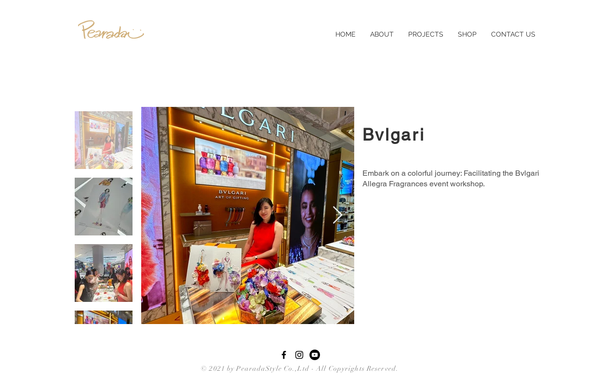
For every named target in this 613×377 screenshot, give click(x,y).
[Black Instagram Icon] (299, 355)
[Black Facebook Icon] (284, 355)
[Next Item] (337, 215)
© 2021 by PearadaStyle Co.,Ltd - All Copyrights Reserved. (298, 368)
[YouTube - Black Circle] (314, 355)
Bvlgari (393, 134)
